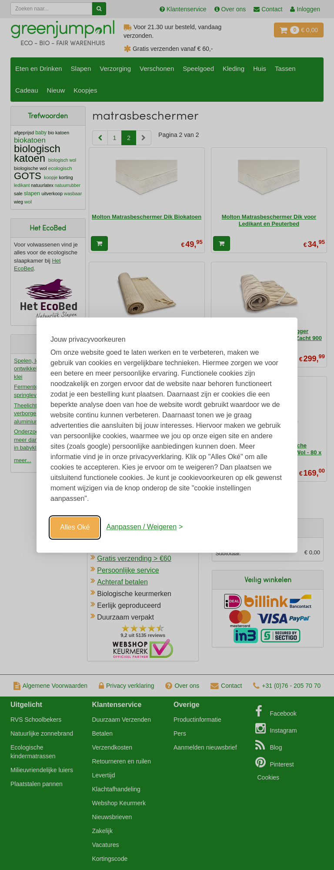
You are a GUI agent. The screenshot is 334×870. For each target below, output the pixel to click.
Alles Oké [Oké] (75, 527)
